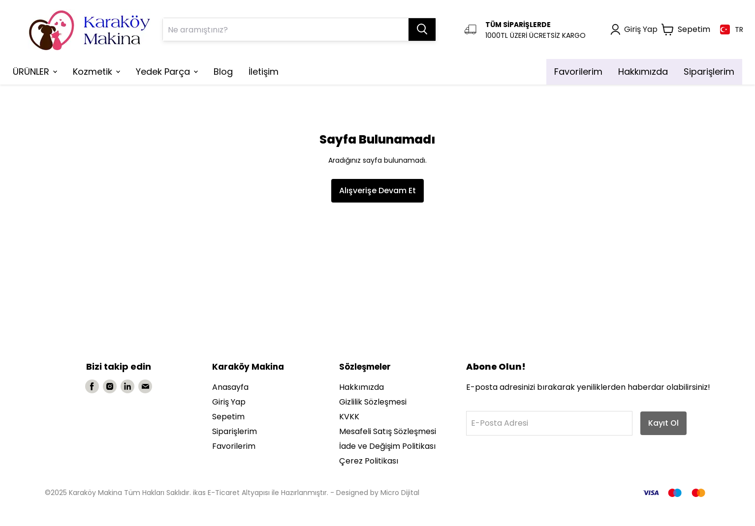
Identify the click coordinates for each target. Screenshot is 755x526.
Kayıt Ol (663, 423)
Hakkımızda (361, 387)
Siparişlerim (234, 431)
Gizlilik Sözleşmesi (373, 402)
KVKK (349, 416)
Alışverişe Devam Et (377, 190)
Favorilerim (233, 446)
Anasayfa (230, 387)
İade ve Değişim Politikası (387, 446)
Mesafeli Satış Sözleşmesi (387, 431)
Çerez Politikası (368, 461)
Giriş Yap (229, 402)
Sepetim (228, 416)
